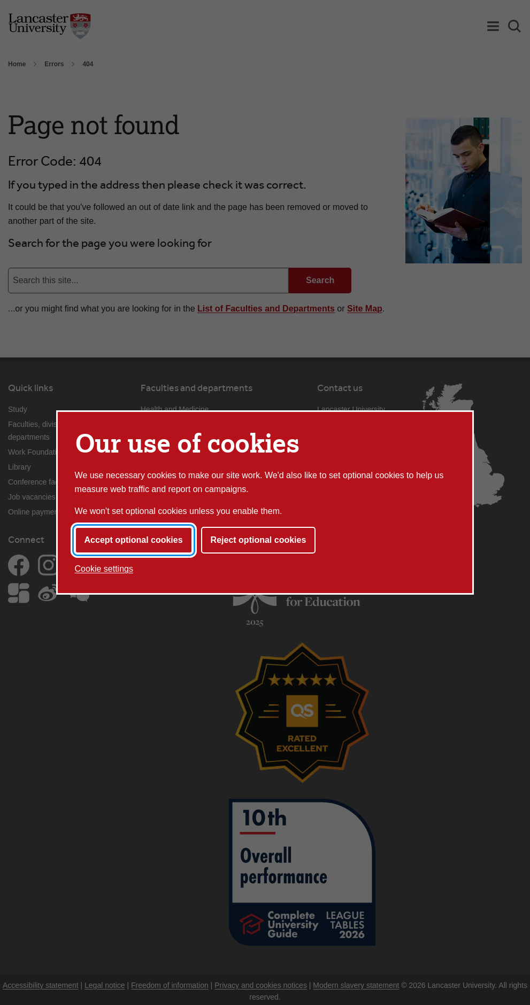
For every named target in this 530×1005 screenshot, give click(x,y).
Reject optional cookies (258, 539)
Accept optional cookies (134, 539)
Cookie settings (104, 568)
